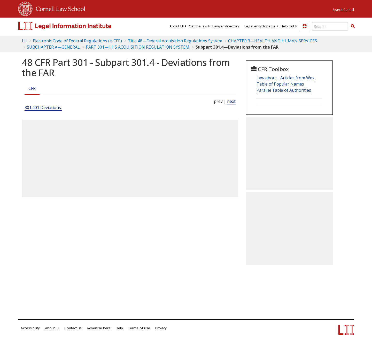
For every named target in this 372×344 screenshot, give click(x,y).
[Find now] (353, 26)
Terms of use (139, 328)
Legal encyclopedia (259, 26)
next (231, 101)
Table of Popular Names (280, 84)
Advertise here (99, 328)
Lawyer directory (225, 26)
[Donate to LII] (304, 26)
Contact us (73, 328)
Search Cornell (343, 9)
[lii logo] (76, 26)
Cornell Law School (59, 8)
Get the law (198, 26)
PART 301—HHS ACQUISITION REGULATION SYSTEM (137, 47)
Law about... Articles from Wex (285, 78)
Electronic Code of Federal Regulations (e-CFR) (77, 41)
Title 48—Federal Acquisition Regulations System (175, 41)
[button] (352, 26)
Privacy (161, 328)
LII (24, 41)
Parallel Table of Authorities (284, 90)
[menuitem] (176, 26)
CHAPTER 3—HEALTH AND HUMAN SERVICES (272, 41)
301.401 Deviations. (43, 107)
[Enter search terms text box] (330, 26)
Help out (287, 26)
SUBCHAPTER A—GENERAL (53, 47)
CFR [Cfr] (32, 88)
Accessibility (30, 328)
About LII (176, 26)
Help (119, 328)
